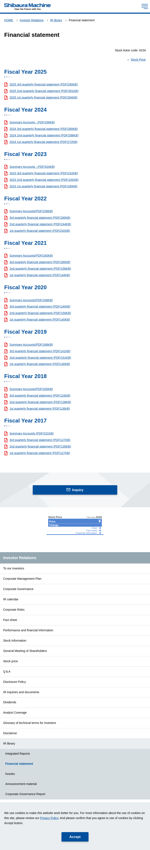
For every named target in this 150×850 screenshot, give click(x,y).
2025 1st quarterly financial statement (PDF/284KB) (44, 97)
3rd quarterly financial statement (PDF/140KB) (40, 306)
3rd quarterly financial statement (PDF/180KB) (40, 217)
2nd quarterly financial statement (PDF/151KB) (40, 357)
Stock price (10, 661)
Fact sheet (10, 620)
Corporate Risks (14, 609)
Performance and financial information (28, 630)
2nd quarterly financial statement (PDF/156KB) (40, 268)
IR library (9, 743)
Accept (74, 837)
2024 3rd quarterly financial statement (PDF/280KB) (44, 129)
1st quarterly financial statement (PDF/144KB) (40, 275)
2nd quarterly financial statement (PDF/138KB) (40, 402)
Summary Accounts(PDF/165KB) (31, 389)
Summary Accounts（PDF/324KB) (32, 166)
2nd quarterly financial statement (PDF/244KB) (40, 224)
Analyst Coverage (15, 712)
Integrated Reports (17, 753)
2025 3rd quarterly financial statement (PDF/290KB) (44, 84)
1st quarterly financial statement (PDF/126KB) (40, 408)
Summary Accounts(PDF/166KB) (31, 344)
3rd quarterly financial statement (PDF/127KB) (40, 440)
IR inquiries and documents (21, 692)
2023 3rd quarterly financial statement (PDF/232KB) (44, 173)
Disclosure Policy (14, 681)
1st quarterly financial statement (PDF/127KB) (40, 453)
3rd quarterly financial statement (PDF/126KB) (40, 395)
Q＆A (6, 671)
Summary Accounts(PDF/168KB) (31, 300)
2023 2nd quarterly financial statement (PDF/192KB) (44, 179)
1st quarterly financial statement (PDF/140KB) (40, 319)
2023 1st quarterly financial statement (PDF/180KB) (44, 186)
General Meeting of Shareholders (25, 651)
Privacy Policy (49, 818)
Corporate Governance (18, 589)
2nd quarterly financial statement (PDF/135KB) (40, 446)
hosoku (10, 773)
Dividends (9, 702)
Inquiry (77, 490)
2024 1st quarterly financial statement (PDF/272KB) (44, 142)
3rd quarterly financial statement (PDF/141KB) (40, 351)
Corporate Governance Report (25, 794)
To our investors (13, 568)
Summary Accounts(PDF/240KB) (31, 255)
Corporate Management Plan (22, 578)
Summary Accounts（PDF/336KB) (32, 122)
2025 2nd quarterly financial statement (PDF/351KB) (44, 91)
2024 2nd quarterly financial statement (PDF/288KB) (44, 135)
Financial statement (19, 763)
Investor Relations (19, 558)
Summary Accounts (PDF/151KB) (32, 433)
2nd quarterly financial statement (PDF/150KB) (40, 313)
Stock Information (14, 640)
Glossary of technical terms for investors (29, 723)
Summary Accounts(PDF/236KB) (31, 211)
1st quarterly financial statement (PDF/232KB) (40, 230)
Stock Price (138, 59)
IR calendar (10, 599)
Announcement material (21, 784)
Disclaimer (10, 733)
